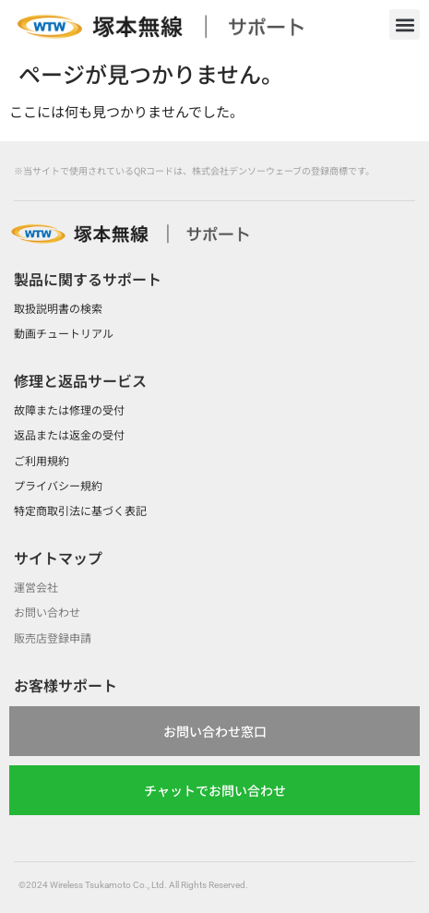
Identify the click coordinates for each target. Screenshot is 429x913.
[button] (404, 24)
